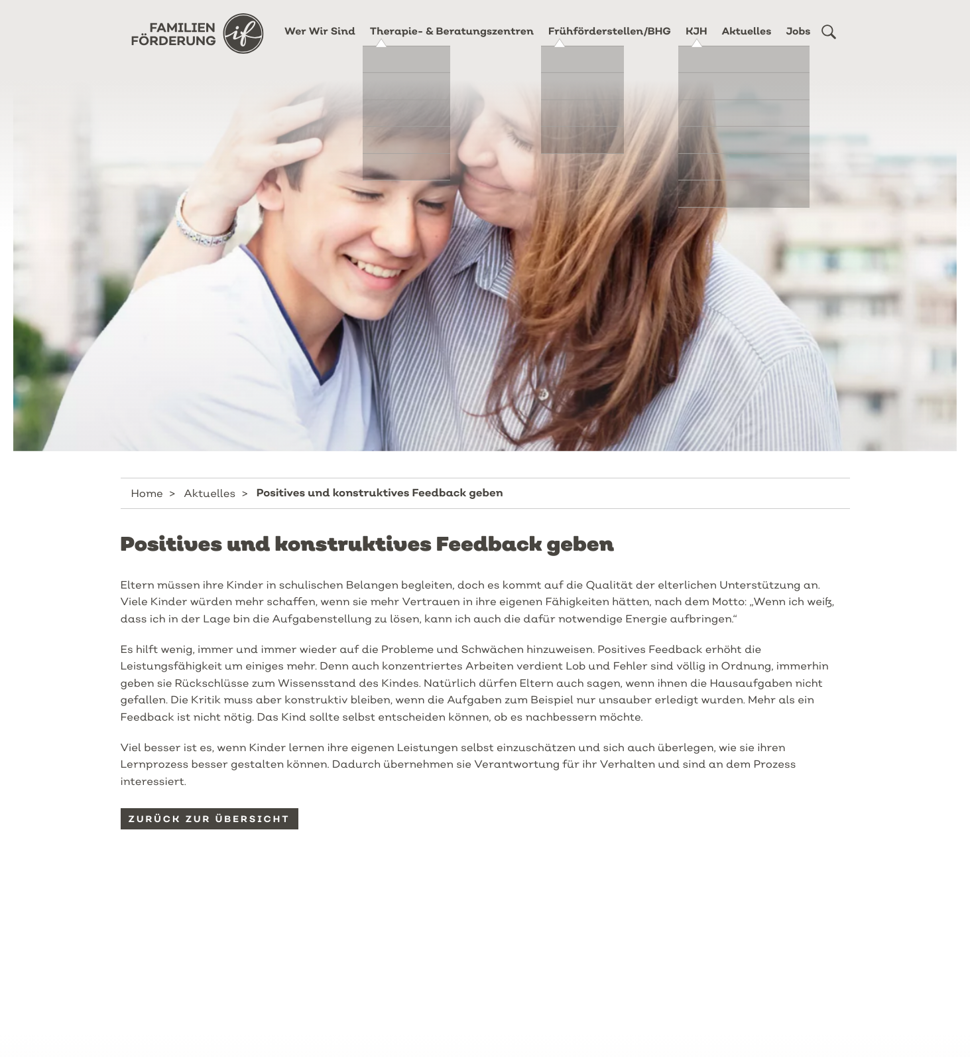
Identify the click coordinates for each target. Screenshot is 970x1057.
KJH (696, 41)
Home (147, 493)
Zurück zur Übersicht (209, 819)
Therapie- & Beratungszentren (452, 41)
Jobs (798, 41)
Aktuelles (747, 41)
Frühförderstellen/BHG (609, 41)
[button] (828, 41)
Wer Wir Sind (319, 41)
